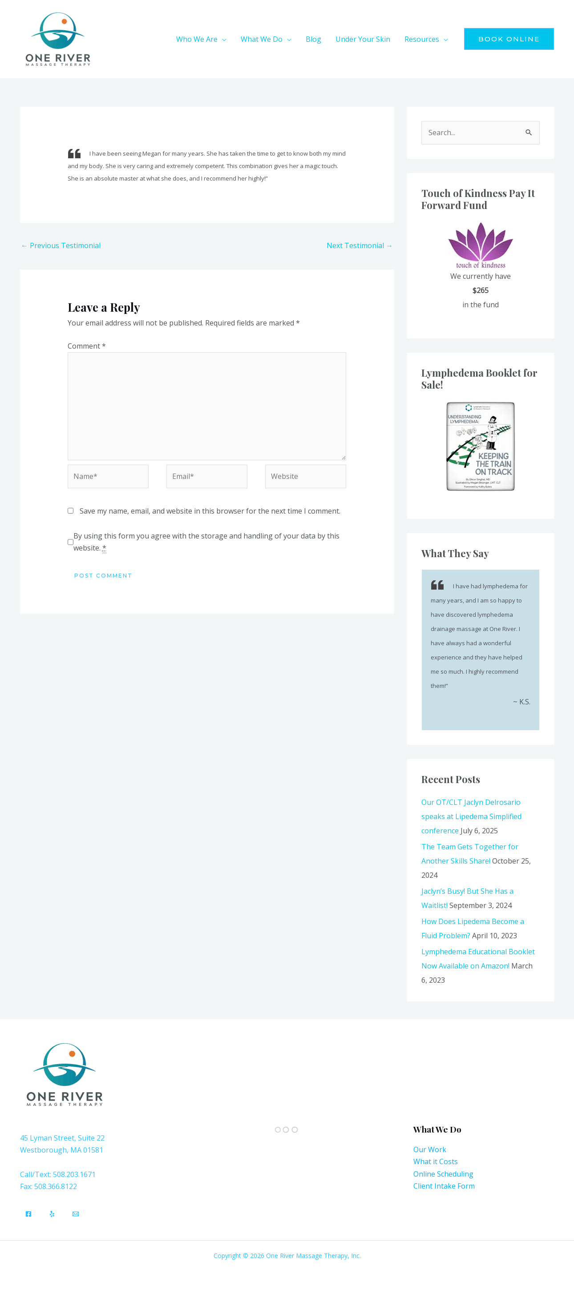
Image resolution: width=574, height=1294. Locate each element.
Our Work (429, 1149)
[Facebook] (28, 1214)
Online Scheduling (443, 1174)
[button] (509, 39)
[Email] (75, 1214)
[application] (222, 39)
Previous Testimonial (61, 245)
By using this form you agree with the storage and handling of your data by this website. (206, 542)
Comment (87, 346)
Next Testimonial (360, 245)
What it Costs (435, 1161)
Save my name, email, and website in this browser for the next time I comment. (210, 511)
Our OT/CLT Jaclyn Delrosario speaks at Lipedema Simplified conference (471, 816)
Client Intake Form (444, 1186)
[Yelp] (52, 1214)
